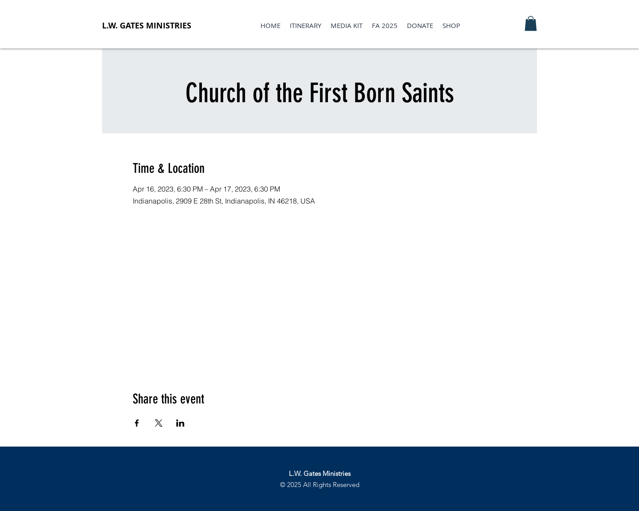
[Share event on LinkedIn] (180, 423)
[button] (531, 23)
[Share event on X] (158, 423)
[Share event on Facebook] (137, 423)
